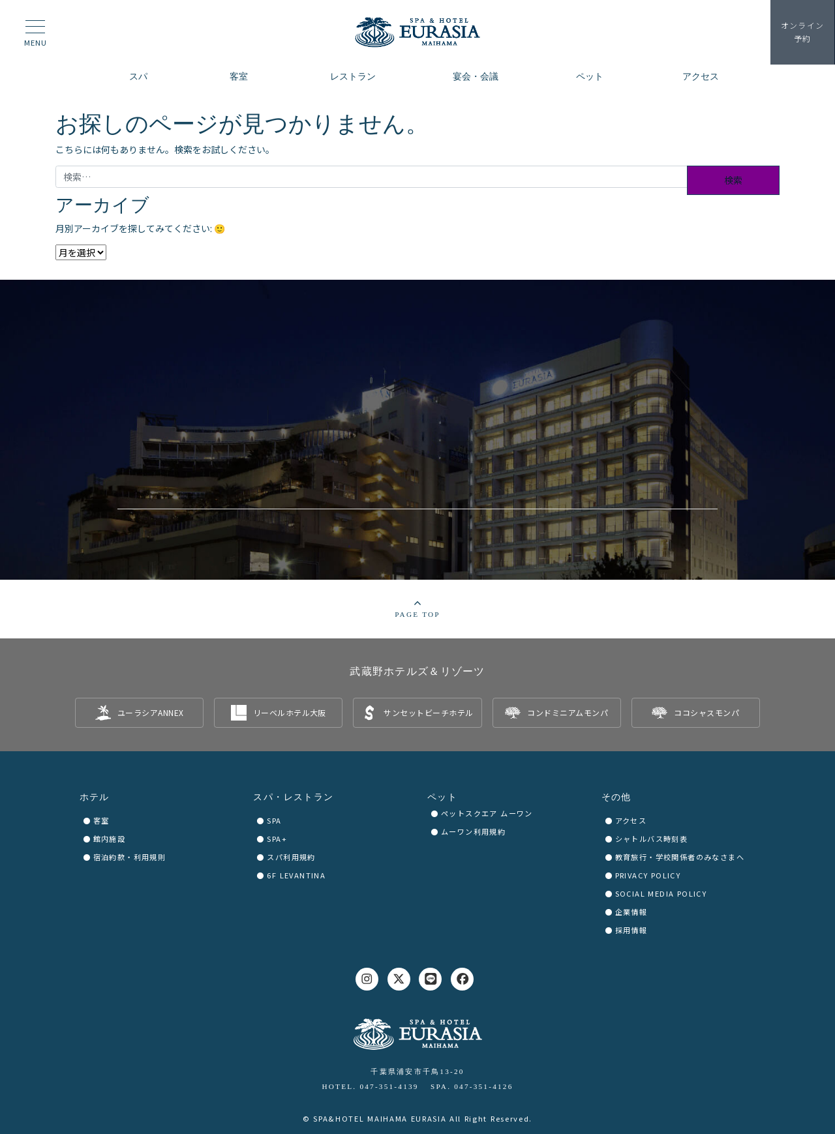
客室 (101, 820)
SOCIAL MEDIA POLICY (661, 893)
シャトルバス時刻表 (651, 838)
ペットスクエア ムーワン (487, 813)
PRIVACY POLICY (648, 875)
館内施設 (109, 838)
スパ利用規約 (291, 857)
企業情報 (631, 911)
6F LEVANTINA (296, 875)
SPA (274, 820)
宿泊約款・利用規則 (129, 857)
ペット (442, 797)
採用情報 (631, 930)
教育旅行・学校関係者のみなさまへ (679, 857)
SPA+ (277, 838)
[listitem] (139, 713)
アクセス (631, 820)
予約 (802, 32)
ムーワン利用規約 (473, 831)
